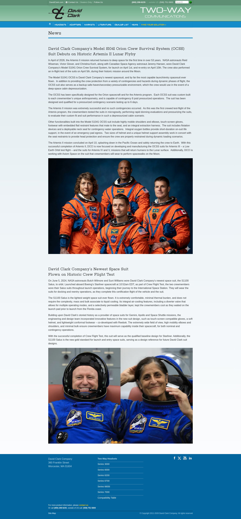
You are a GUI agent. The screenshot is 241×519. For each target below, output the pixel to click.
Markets (89, 24)
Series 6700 (103, 481)
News (135, 24)
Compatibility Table (107, 498)
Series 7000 (103, 492)
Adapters (75, 24)
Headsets (60, 24)
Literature (104, 24)
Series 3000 (103, 464)
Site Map (52, 513)
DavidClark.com (56, 2)
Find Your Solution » (153, 24)
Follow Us (98, 2)
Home (50, 24)
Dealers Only (86, 2)
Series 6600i (104, 486)
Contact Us (71, 2)
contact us (83, 505)
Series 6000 (103, 470)
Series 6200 (103, 475)
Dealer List (122, 24)
